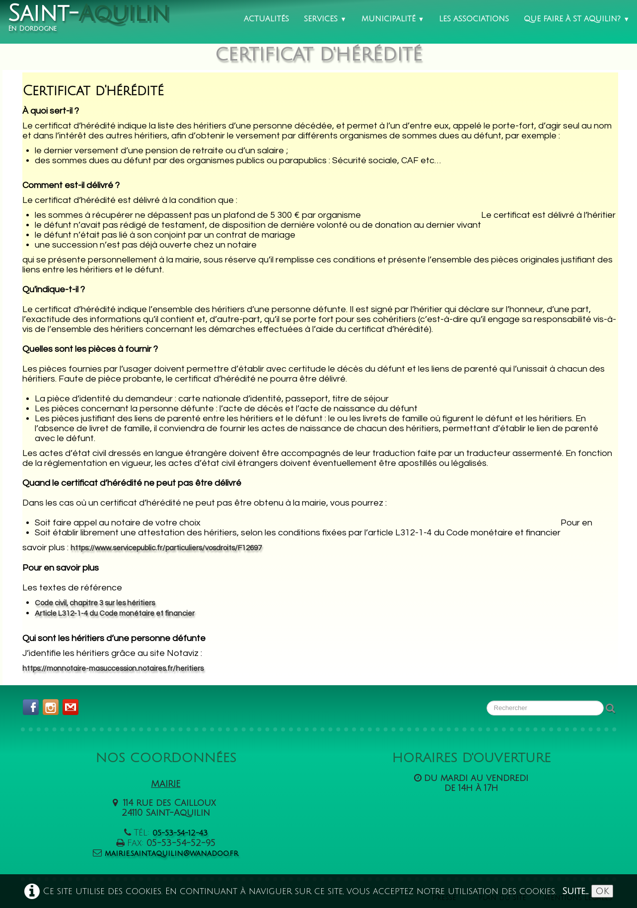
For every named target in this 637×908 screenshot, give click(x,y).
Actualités (266, 19)
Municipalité (393, 19)
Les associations (474, 19)
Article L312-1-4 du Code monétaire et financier (115, 613)
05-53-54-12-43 (180, 833)
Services (325, 19)
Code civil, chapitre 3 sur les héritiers (95, 603)
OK (602, 891)
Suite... (575, 891)
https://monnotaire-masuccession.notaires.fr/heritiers (113, 668)
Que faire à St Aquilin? (577, 19)
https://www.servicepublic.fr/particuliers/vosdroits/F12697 (166, 548)
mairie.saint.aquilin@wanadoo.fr (171, 853)
